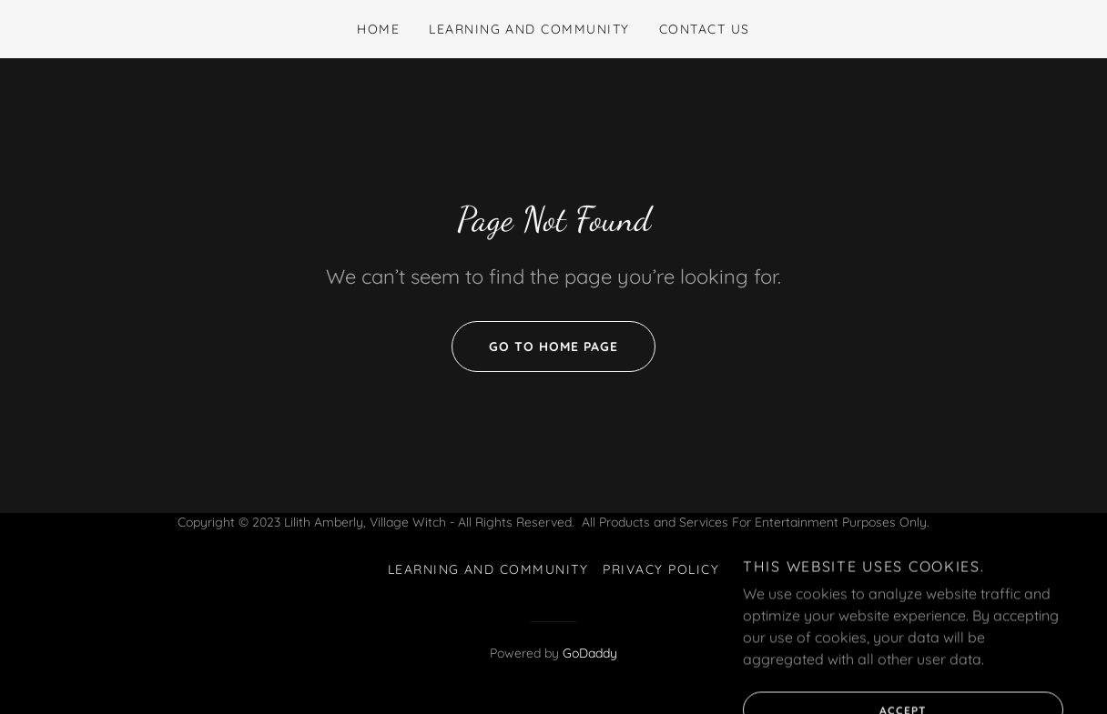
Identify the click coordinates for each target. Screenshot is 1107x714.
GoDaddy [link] (590, 653)
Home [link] (378, 29)
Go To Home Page (535, 346)
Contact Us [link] (704, 29)
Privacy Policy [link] (661, 569)
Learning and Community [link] (529, 29)
